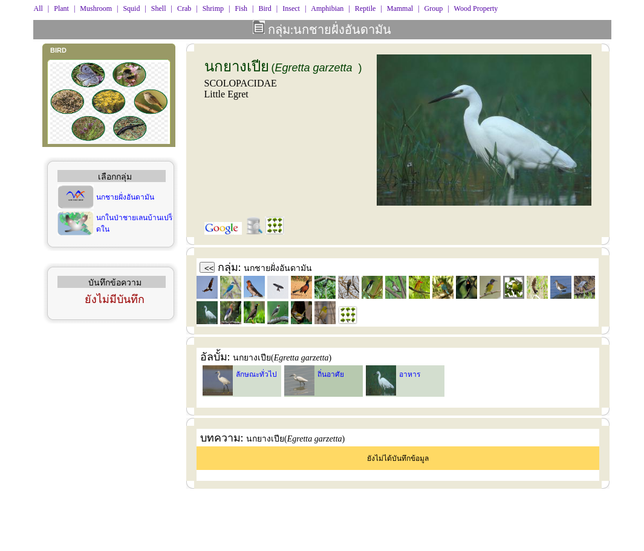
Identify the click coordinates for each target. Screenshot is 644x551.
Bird (264, 8)
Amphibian (327, 8)
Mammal (400, 8)
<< (209, 268)
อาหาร (409, 374)
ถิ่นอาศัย (330, 374)
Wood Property (476, 8)
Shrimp (213, 8)
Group (433, 8)
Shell (158, 8)
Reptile (365, 8)
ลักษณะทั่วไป (256, 374)
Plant (61, 8)
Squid (131, 8)
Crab (184, 8)
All (38, 8)
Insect (291, 8)
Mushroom (96, 8)
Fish (241, 8)
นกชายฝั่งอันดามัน (125, 197)
